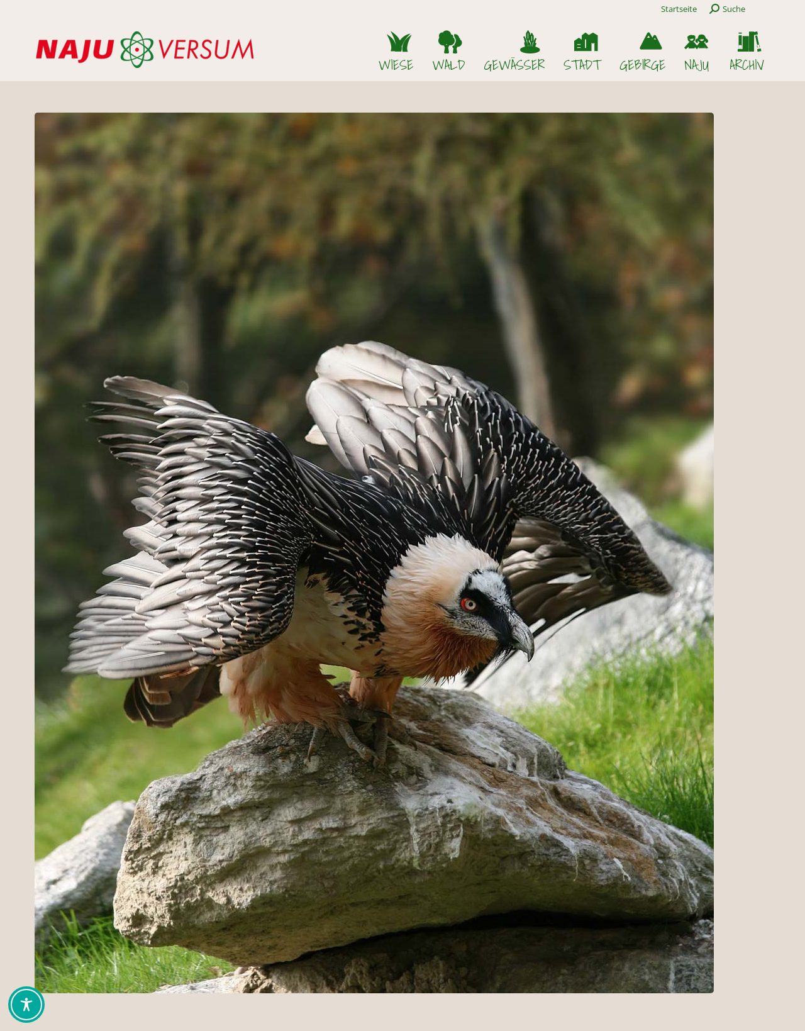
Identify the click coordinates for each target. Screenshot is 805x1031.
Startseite (679, 8)
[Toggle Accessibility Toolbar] (26, 1005)
